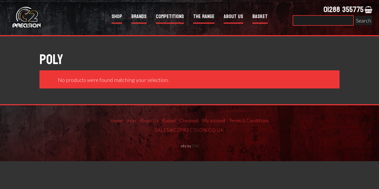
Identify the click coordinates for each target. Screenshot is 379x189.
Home (116, 120)
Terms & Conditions (249, 120)
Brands (139, 17)
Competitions (170, 17)
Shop (117, 17)
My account (214, 120)
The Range (204, 17)
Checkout (189, 120)
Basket (260, 17)
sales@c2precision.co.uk (189, 130)
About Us (233, 17)
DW (195, 146)
